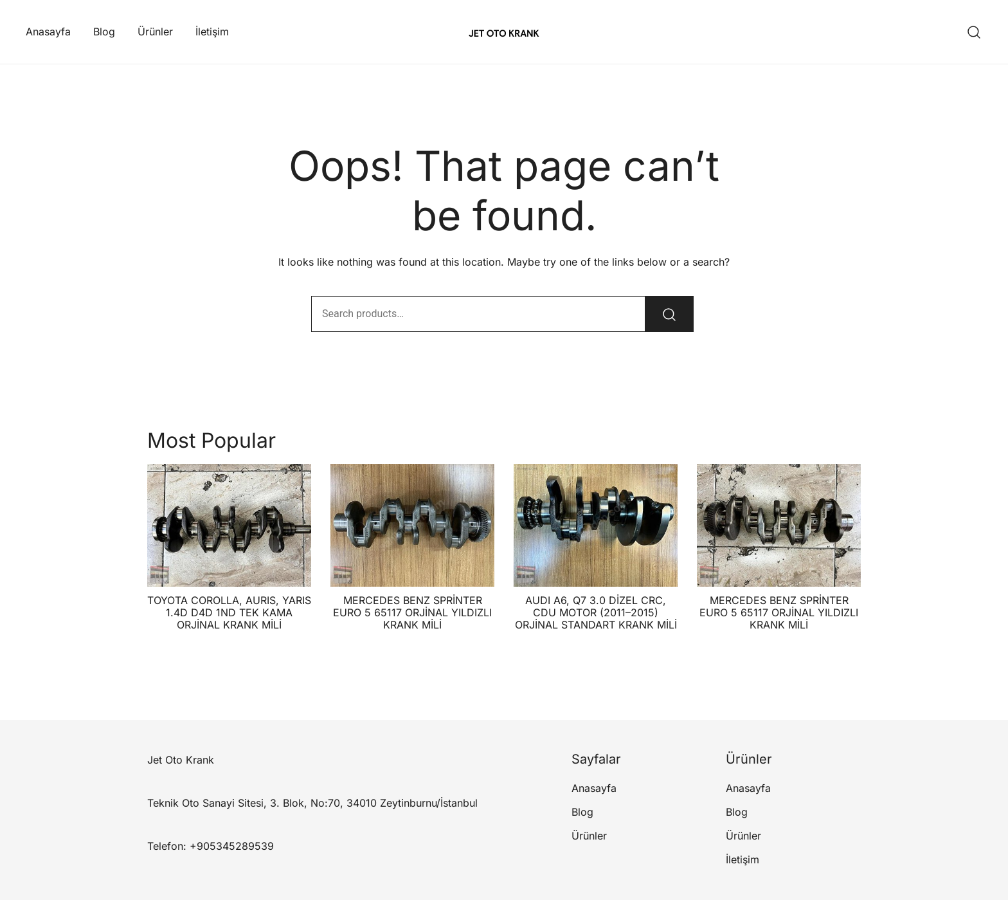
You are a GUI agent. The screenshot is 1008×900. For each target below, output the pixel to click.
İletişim (212, 31)
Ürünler (155, 31)
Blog (104, 31)
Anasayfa (48, 31)
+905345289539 (232, 846)
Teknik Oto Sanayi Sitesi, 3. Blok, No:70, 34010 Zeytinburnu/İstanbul (312, 802)
